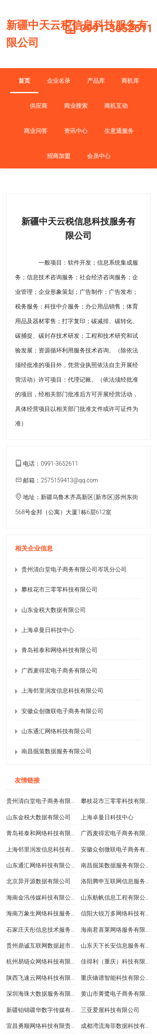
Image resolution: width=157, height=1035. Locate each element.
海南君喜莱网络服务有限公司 (119, 929)
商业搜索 (76, 105)
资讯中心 (76, 130)
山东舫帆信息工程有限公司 (116, 897)
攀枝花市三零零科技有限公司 (59, 589)
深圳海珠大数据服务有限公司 (44, 993)
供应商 (38, 105)
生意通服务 (119, 130)
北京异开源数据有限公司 (38, 881)
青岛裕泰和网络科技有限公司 (59, 650)
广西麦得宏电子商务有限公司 (59, 670)
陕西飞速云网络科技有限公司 (44, 977)
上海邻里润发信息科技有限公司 (62, 690)
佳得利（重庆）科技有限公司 (119, 961)
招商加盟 (58, 156)
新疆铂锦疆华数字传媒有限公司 (47, 1010)
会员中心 (99, 156)
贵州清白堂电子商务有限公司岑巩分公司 (74, 569)
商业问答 (35, 130)
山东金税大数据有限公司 (53, 610)
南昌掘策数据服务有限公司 (56, 751)
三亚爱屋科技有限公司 (110, 1010)
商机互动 (116, 105)
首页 (24, 80)
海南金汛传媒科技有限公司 (41, 897)
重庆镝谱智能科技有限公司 (116, 977)
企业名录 (58, 80)
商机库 (130, 80)
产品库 (96, 80)
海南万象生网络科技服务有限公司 (50, 913)
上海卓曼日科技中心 (47, 630)
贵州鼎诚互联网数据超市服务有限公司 (56, 945)
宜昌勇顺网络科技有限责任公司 (47, 1025)
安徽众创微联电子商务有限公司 (62, 711)
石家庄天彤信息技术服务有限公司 (50, 929)
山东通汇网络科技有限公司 (56, 731)
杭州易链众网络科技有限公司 (44, 961)
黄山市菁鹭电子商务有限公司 (119, 993)
